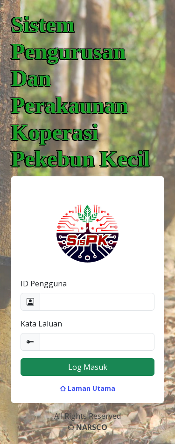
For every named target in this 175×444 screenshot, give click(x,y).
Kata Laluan (41, 324)
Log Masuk (87, 367)
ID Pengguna (44, 283)
